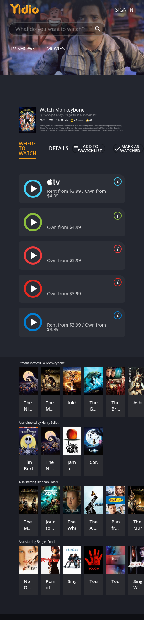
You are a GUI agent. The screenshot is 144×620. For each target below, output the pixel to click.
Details (58, 148)
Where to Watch (27, 148)
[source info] (116, 181)
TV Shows (22, 48)
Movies (55, 48)
